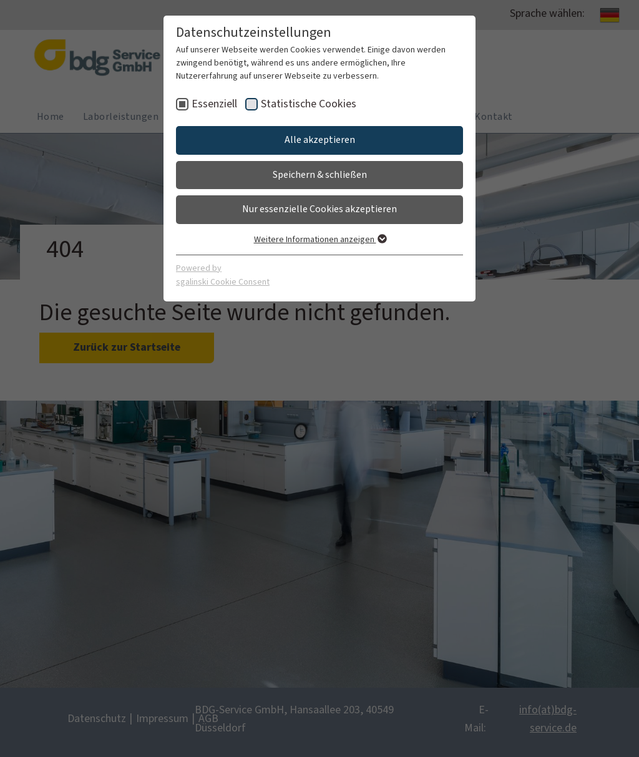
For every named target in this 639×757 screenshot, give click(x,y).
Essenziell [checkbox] (214, 104)
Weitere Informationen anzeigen (320, 239)
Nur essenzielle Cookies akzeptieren (319, 209)
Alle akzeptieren (320, 140)
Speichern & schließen (320, 175)
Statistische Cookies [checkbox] (308, 104)
